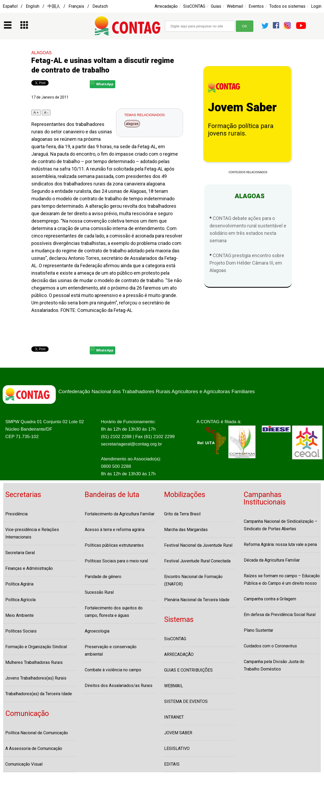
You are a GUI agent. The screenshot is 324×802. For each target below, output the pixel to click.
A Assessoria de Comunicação (33, 748)
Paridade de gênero (103, 576)
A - (46, 112)
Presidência (16, 513)
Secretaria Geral (20, 552)
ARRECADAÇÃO (179, 654)
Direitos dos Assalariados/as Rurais (118, 685)
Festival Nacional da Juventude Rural (198, 545)
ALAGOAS (41, 52)
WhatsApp (102, 83)
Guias (216, 6)
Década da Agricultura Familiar (272, 560)
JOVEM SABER (178, 732)
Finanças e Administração (29, 568)
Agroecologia (97, 631)
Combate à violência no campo (113, 669)
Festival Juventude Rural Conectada (197, 560)
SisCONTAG (194, 6)
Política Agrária (19, 584)
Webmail (235, 6)
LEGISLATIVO (177, 748)
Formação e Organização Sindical (36, 646)
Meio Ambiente (19, 615)
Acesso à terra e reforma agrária (114, 529)
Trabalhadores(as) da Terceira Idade (38, 693)
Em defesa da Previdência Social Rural (280, 614)
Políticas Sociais (21, 631)
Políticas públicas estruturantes (114, 545)
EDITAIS (172, 764)
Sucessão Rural (99, 592)
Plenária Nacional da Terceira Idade (196, 599)
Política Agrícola (20, 599)
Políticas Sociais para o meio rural (116, 560)
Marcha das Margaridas (186, 529)
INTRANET (174, 717)
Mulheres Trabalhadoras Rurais (34, 662)
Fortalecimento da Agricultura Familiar (120, 513)
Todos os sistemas (287, 6)
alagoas (132, 124)
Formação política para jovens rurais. (241, 129)
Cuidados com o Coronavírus (270, 645)
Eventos (256, 6)
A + (36, 112)
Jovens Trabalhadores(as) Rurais (35, 678)
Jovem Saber (242, 107)
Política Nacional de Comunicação (36, 732)
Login (316, 6)
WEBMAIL (173, 685)
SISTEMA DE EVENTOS (186, 701)
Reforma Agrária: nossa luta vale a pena (280, 544)
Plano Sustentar (258, 630)
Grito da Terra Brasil (182, 513)
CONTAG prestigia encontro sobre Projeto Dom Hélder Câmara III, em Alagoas (247, 263)
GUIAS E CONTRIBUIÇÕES (188, 670)
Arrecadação (166, 6)
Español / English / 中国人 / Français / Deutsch (55, 6)
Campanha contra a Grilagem (270, 598)
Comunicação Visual (23, 764)
